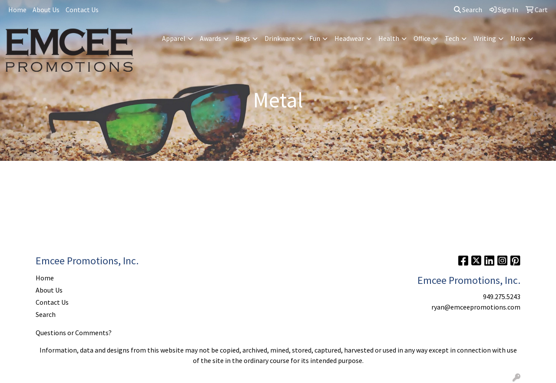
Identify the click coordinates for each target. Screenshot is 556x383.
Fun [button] (314, 38)
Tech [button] (452, 38)
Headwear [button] (349, 38)
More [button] (518, 38)
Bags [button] (242, 38)
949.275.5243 (501, 296)
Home (17, 9)
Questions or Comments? (74, 332)
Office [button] (422, 38)
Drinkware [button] (280, 38)
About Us (46, 9)
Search (468, 9)
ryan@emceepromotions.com (475, 307)
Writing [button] (484, 38)
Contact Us (82, 9)
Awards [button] (210, 38)
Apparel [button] (173, 38)
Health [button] (388, 38)
